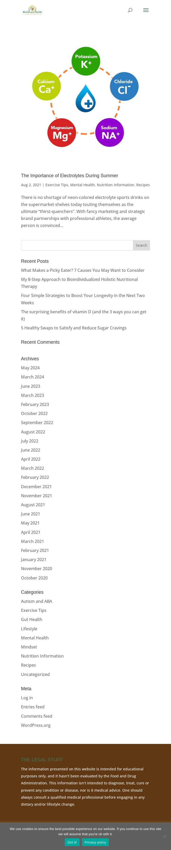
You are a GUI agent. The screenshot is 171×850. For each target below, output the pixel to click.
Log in (27, 698)
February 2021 (35, 550)
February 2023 (35, 404)
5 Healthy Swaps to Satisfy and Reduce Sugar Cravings (74, 328)
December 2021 (36, 486)
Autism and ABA (36, 601)
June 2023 (30, 386)
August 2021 (33, 505)
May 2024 (30, 368)
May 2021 (30, 523)
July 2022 (29, 441)
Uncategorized (35, 674)
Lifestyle (29, 629)
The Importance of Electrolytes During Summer (69, 175)
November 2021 (36, 496)
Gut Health (31, 619)
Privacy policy (95, 842)
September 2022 (37, 422)
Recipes (143, 184)
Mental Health (82, 184)
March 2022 (32, 468)
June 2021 (30, 514)
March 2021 (32, 541)
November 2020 (36, 568)
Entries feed (33, 707)
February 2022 (35, 477)
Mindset (29, 647)
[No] (164, 836)
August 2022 (33, 432)
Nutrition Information (115, 184)
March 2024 (32, 377)
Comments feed (36, 716)
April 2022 (30, 459)
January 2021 (33, 559)
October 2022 (34, 413)
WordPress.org (36, 725)
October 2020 (34, 578)
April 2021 (30, 532)
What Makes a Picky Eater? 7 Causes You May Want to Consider (83, 270)
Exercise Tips (56, 184)
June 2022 (30, 450)
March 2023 (32, 395)
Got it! (72, 842)
